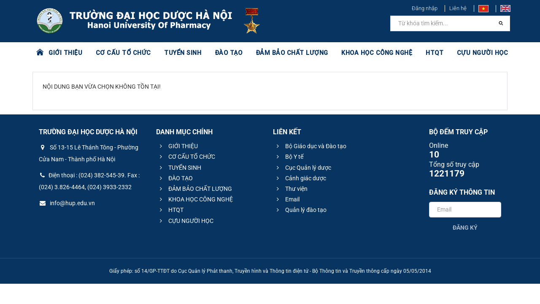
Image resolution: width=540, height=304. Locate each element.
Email (287, 199)
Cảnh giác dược (300, 178)
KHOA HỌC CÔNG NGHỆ (365, 53)
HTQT (421, 53)
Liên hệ (458, 8)
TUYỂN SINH (177, 53)
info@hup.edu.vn (67, 203)
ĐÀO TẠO (222, 53)
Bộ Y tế (288, 156)
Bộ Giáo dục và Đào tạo (310, 146)
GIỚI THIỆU (65, 53)
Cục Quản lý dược (302, 167)
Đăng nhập (424, 8)
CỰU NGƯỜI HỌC (468, 53)
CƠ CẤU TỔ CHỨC (120, 53)
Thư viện (291, 188)
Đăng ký (465, 227)
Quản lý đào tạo (300, 209)
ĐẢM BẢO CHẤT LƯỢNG (283, 53)
